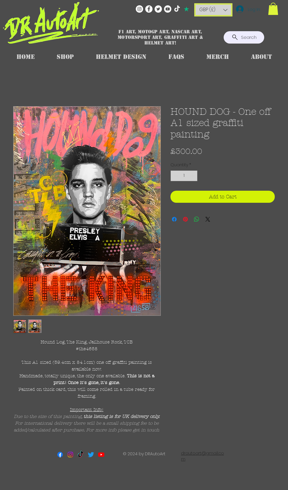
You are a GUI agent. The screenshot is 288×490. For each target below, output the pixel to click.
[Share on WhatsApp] (196, 219)
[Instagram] (139, 9)
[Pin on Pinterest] (185, 219)
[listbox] (213, 9)
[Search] (244, 37)
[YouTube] (167, 9)
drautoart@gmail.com (202, 456)
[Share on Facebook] (174, 219)
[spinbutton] (184, 176)
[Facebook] (149, 9)
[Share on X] (207, 219)
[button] (213, 9)
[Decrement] (175, 176)
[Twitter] (158, 9)
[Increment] (193, 176)
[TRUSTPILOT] (186, 9)
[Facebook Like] (144, 477)
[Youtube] (101, 454)
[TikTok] (177, 9)
